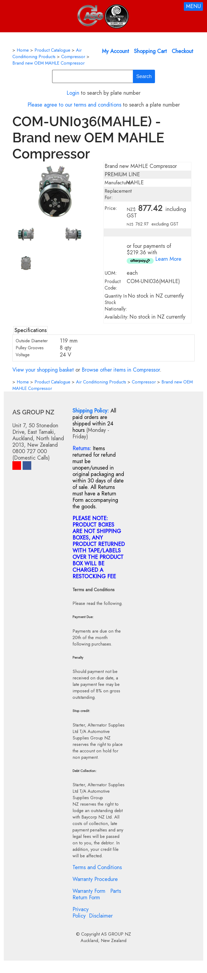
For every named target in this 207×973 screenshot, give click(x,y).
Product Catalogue (52, 50)
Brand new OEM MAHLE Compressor (48, 63)
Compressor (73, 56)
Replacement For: (118, 194)
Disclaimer (101, 916)
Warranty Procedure (95, 879)
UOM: (111, 273)
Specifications (31, 330)
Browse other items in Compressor (121, 370)
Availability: (117, 316)
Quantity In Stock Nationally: (116, 302)
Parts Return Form (97, 894)
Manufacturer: (119, 182)
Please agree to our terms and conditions (74, 105)
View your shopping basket (43, 370)
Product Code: (113, 284)
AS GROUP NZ (116, 934)
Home (23, 50)
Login (73, 93)
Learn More (168, 259)
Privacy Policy (81, 912)
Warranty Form (89, 891)
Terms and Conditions (97, 867)
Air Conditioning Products (47, 53)
